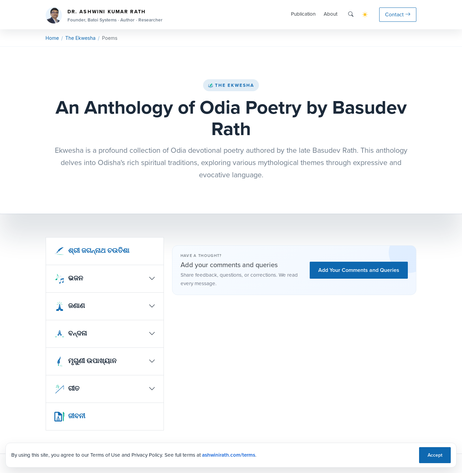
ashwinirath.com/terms (228, 455)
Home (52, 38)
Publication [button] (303, 14)
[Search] (350, 14)
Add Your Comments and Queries (358, 270)
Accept (435, 455)
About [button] (330, 14)
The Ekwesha (231, 85)
